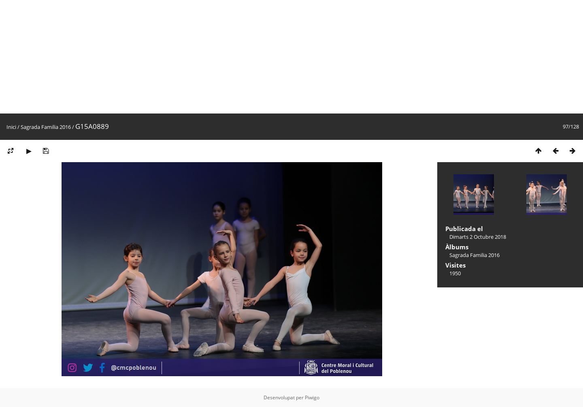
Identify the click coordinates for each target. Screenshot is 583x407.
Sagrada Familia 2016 (46, 127)
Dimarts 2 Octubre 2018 (477, 236)
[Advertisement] (243, 57)
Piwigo (312, 397)
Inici (11, 127)
